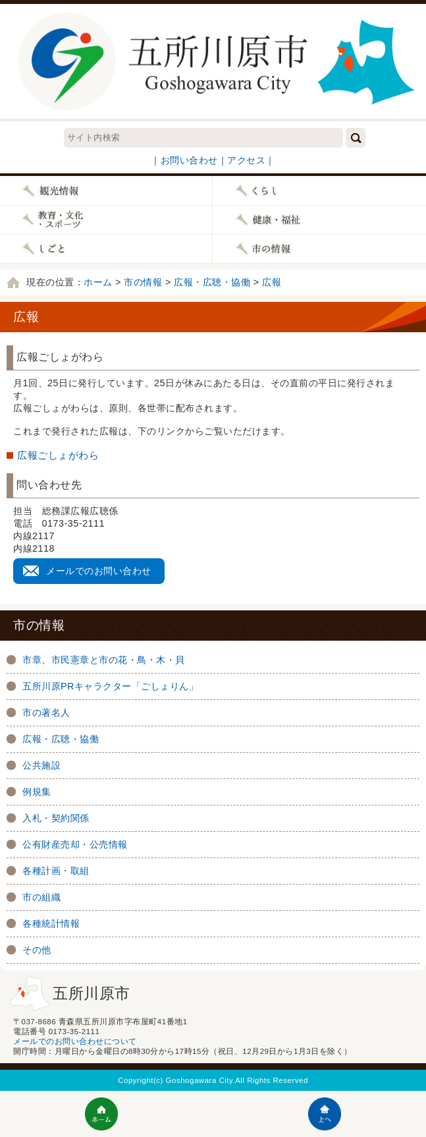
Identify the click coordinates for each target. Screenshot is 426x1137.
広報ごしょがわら (58, 455)
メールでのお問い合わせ (98, 571)
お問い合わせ (189, 160)
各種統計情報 (51, 923)
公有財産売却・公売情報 (75, 844)
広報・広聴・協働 (212, 282)
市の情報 (143, 282)
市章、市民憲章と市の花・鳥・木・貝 (103, 660)
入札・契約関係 (56, 818)
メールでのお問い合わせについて (75, 1041)
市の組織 (41, 897)
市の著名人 (46, 712)
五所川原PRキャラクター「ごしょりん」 (110, 686)
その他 (36, 950)
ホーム (98, 282)
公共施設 (41, 765)
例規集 (36, 791)
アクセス (246, 160)
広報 (271, 282)
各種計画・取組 (56, 870)
